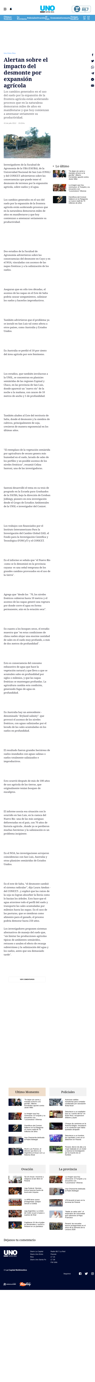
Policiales (32, 18)
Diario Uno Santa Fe (38, 1260)
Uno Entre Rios (10, 53)
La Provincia (22, 18)
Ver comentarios (27, 979)
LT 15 (88, 18)
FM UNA (54, 1262)
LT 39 (84, 18)
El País (47, 18)
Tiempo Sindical (74, 18)
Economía (55, 18)
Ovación (41, 18)
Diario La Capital (36, 1251)
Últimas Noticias (8, 18)
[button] (5, 9)
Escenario (65, 18)
